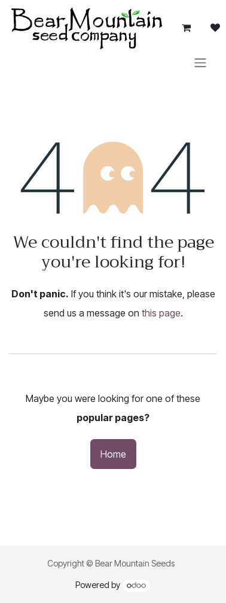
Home (113, 454)
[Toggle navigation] (200, 62)
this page (161, 313)
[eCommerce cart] (186, 27)
